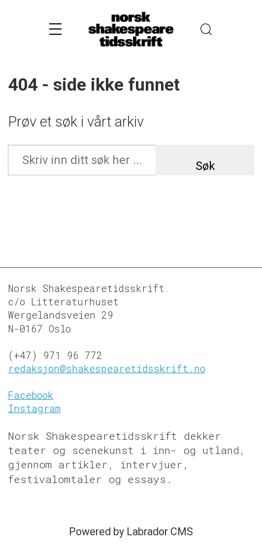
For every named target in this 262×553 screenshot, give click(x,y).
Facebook (30, 395)
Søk (205, 166)
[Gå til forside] (131, 29)
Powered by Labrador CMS (131, 531)
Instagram (34, 408)
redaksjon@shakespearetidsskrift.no (106, 368)
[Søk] (207, 29)
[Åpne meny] (55, 29)
